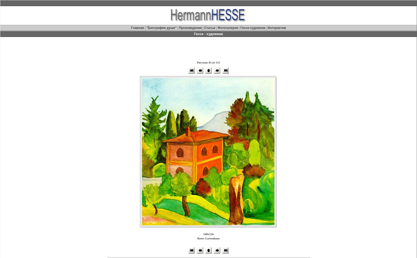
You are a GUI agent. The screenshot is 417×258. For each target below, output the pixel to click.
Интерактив (277, 28)
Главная (138, 28)
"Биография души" (161, 28)
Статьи (210, 28)
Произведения (190, 28)
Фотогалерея (228, 28)
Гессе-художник (252, 28)
